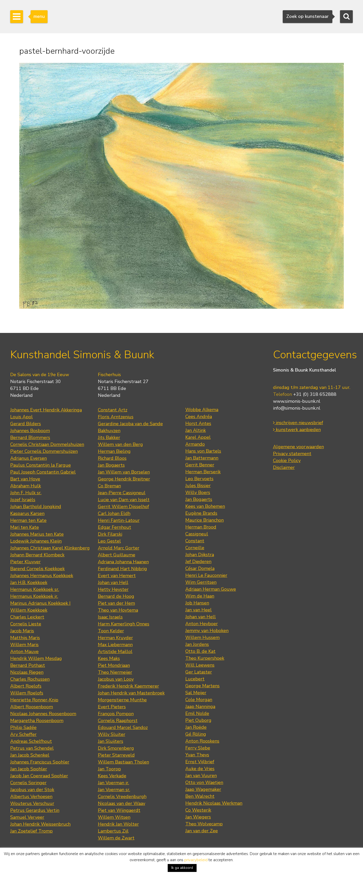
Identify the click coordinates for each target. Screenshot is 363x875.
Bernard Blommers (30, 437)
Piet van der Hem (116, 603)
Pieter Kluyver (25, 562)
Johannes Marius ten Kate (37, 534)
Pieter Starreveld (116, 755)
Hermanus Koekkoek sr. (34, 589)
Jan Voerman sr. (114, 790)
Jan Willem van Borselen (124, 472)
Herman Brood (200, 527)
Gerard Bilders (25, 424)
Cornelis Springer (28, 783)
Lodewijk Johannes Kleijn (36, 541)
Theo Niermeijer (115, 672)
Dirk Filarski (110, 534)
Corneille (194, 548)
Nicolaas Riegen (26, 672)
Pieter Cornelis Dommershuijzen (44, 451)
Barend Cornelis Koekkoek (37, 569)
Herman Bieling (114, 451)
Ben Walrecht (199, 796)
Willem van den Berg (120, 444)
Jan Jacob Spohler (28, 769)
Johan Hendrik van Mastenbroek (131, 693)
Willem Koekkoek (28, 610)
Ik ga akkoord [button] (182, 867)
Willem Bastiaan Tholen (123, 762)
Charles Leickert (27, 617)
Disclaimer (284, 467)
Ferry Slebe (197, 748)
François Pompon (116, 714)
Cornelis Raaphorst (118, 720)
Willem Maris (24, 645)
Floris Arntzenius (115, 417)
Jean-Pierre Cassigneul (121, 493)
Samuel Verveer (27, 817)
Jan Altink (195, 430)
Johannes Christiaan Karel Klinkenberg (50, 548)
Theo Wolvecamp (204, 824)
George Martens (202, 686)
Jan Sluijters (110, 741)
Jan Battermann (201, 458)
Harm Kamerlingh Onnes (123, 624)
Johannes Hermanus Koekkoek (41, 576)
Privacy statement (292, 454)
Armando (195, 444)
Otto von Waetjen (204, 782)
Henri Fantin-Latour (119, 520)
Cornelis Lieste (25, 624)
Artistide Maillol (115, 651)
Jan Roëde (196, 727)
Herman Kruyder (115, 638)
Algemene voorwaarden (298, 447)
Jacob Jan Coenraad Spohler (39, 776)
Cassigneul (196, 534)
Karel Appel (198, 437)
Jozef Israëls (22, 500)
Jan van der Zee (201, 831)
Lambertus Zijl (113, 831)
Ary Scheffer (23, 734)
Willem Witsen (114, 817)
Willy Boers (197, 492)
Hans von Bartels (203, 451)
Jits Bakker (109, 437)
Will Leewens (199, 665)
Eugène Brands (201, 513)
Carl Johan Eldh (114, 513)
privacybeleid (196, 859)
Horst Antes (198, 423)
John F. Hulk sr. (25, 493)
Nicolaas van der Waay (121, 803)
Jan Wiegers (198, 817)
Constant (194, 541)
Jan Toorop (109, 769)
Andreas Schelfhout (31, 741)
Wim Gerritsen (201, 582)
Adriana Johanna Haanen (123, 562)
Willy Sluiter (111, 734)
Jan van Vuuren (201, 775)
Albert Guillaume (116, 555)
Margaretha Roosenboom (36, 720)
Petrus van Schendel (32, 748)
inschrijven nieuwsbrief (298, 423)
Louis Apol (21, 417)
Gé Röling (195, 734)
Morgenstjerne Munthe (122, 700)
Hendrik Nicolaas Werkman (213, 803)
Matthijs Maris (25, 638)
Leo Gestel (109, 541)
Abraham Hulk (25, 486)
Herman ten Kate (28, 520)
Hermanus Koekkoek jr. (34, 596)
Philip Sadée (23, 727)
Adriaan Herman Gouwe (210, 589)
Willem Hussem (202, 637)
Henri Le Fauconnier (206, 575)
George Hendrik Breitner (124, 479)
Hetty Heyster (113, 589)
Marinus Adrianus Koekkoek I (40, 603)
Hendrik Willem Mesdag (36, 658)
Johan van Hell (113, 582)
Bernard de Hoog (116, 596)
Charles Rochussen (30, 679)
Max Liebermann (115, 645)
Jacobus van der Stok (32, 790)
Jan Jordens (197, 644)
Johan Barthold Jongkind (35, 506)
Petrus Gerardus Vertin (34, 810)
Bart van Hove (25, 479)
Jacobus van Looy (116, 679)
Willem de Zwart (116, 838)
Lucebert (195, 679)
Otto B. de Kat (200, 651)
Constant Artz (112, 410)
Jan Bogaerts (111, 465)
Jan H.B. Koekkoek (28, 582)
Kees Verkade (112, 776)
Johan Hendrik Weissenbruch (40, 824)
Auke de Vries (199, 769)
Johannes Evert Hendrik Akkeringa (46, 410)
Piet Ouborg (198, 720)
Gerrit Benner (199, 465)
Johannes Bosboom (30, 431)
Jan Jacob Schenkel (29, 755)
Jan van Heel (198, 610)
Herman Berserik (203, 472)
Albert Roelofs (25, 686)
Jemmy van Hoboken (207, 630)
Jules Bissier (198, 486)
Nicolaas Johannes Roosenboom (43, 714)
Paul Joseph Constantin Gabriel (43, 472)
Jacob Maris (22, 631)
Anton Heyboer (201, 624)
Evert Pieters (112, 707)
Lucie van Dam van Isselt (124, 500)
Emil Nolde (197, 713)
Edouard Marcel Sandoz (123, 727)
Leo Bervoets (199, 479)
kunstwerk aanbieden (297, 430)
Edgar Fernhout (114, 527)
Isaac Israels (110, 617)
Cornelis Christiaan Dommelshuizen (47, 444)
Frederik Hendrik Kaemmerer (128, 686)
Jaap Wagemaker (203, 789)
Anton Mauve (24, 651)
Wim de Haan (199, 596)
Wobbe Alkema (201, 410)
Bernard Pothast (27, 665)
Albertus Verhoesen (31, 796)
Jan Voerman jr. (113, 783)
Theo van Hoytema (118, 610)
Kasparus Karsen (27, 513)
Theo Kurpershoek (204, 658)
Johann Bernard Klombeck (37, 555)
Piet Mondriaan (114, 665)
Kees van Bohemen (205, 506)
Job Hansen (197, 603)
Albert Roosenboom (31, 707)
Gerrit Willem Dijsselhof (123, 506)
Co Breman (109, 486)
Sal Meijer (195, 693)
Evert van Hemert (117, 576)
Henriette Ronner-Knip (34, 700)
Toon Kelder (111, 631)
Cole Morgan (198, 700)
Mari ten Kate (24, 527)
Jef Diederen (198, 561)
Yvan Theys (197, 755)
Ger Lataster (198, 672)
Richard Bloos (112, 458)
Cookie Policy (287, 460)
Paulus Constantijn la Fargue (40, 465)
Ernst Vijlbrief (199, 762)
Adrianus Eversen (28, 458)
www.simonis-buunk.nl (296, 401)
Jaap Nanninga (200, 706)
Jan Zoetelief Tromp (31, 831)
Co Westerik (198, 810)
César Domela (199, 568)
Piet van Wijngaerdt (119, 810)
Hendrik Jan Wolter (118, 824)
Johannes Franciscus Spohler (39, 762)
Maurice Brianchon (204, 520)
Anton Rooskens (202, 741)
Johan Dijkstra (199, 555)
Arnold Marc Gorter (118, 548)
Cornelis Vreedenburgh (122, 796)
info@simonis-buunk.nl (296, 408)
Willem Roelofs (26, 693)
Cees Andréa (198, 416)
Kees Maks (109, 658)
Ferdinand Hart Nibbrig (122, 569)
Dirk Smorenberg (116, 748)
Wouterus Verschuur (32, 803)
